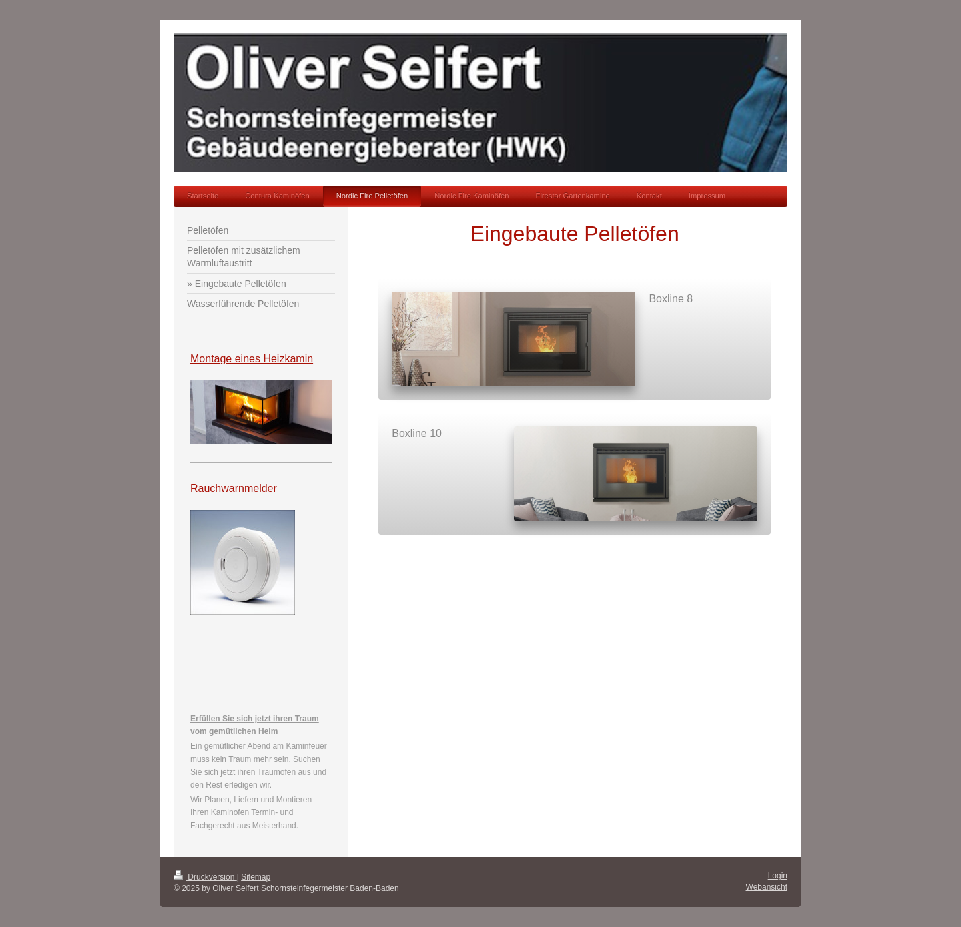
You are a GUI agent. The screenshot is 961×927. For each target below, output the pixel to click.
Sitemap (255, 877)
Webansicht (766, 887)
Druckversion (205, 877)
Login (777, 875)
